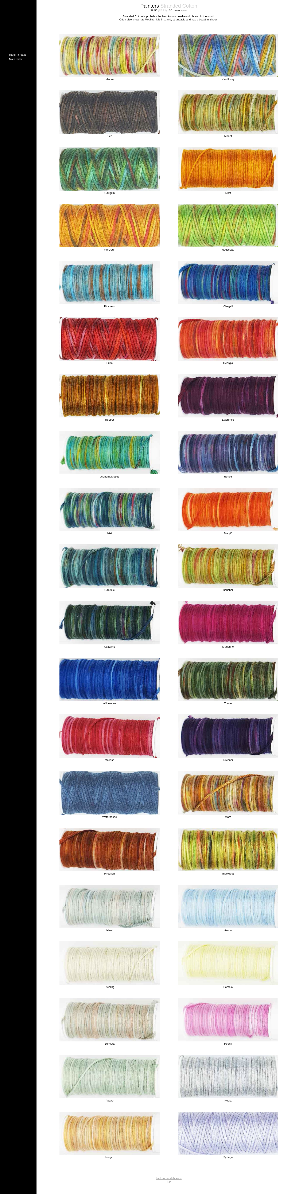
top (169, 1181)
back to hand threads (169, 1178)
